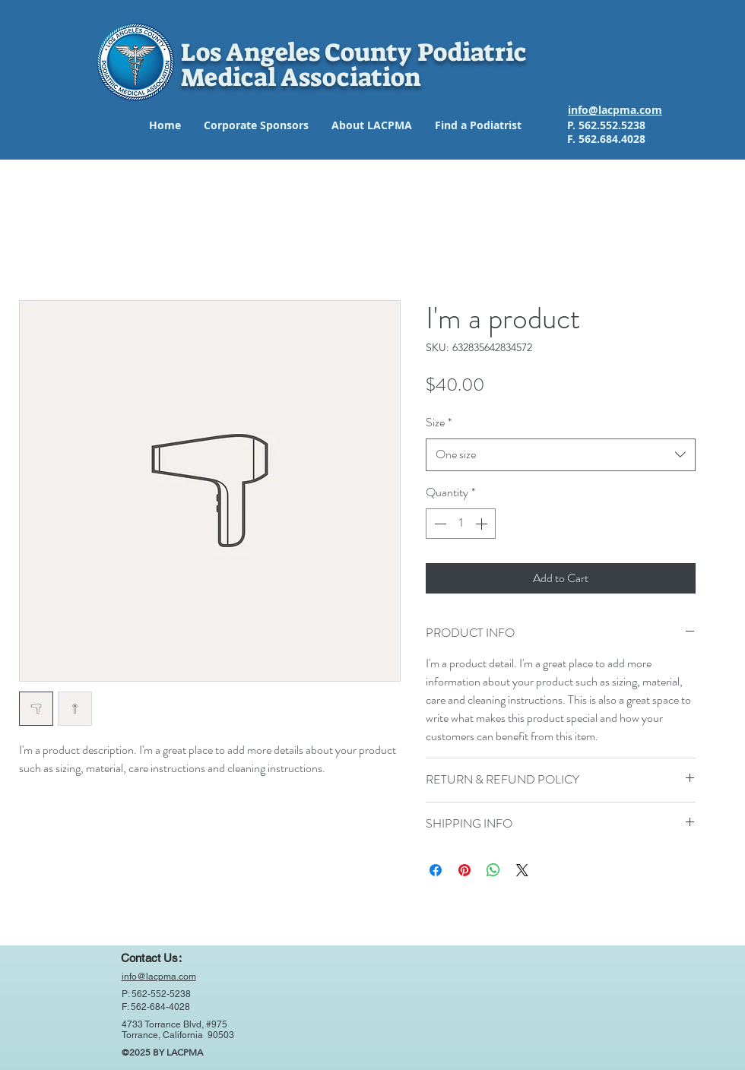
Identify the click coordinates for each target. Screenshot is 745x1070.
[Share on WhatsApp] (493, 870)
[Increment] (482, 523)
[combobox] (561, 454)
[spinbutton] (460, 523)
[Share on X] (522, 870)
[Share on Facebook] (435, 870)
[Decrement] (438, 523)
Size (439, 422)
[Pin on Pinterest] (464, 870)
